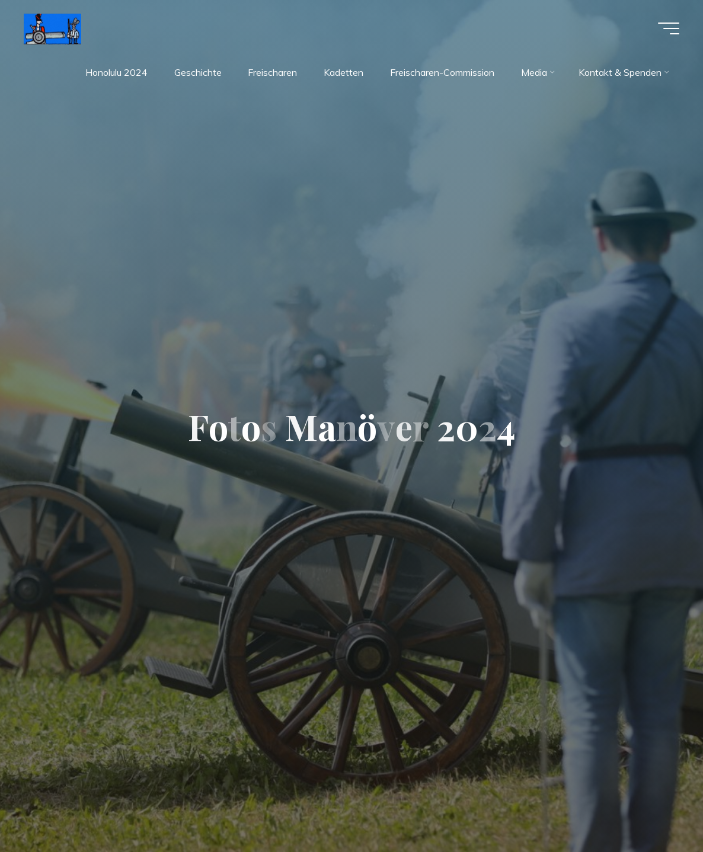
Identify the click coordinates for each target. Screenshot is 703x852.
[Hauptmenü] (668, 28)
